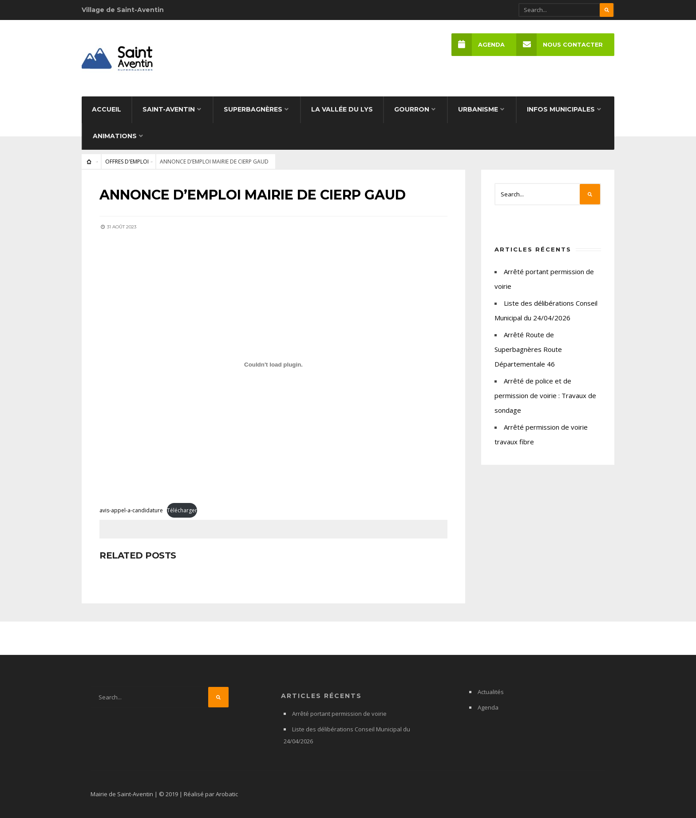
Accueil (106, 109)
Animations (115, 136)
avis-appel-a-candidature (131, 510)
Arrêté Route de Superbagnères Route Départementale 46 (528, 349)
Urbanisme (478, 109)
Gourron (411, 109)
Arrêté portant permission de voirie (339, 714)
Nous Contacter (559, 44)
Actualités (491, 692)
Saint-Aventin (168, 109)
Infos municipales (561, 109)
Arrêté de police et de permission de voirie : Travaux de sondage (545, 395)
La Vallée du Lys (342, 109)
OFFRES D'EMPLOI (127, 161)
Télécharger (182, 510)
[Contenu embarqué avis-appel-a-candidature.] (273, 364)
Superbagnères (253, 109)
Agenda (478, 44)
